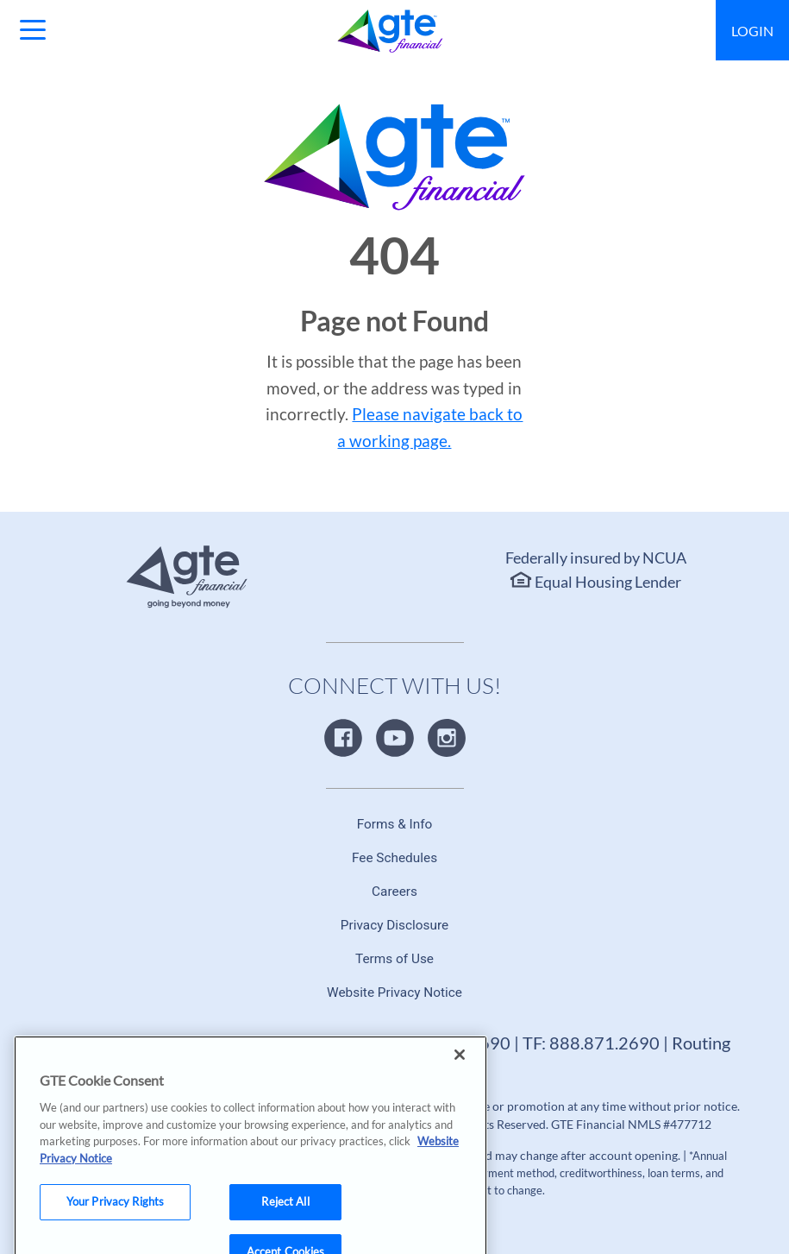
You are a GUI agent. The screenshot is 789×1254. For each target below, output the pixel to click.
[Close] (460, 1068)
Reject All (285, 1215)
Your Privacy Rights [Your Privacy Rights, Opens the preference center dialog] (115, 1215)
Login (752, 30)
